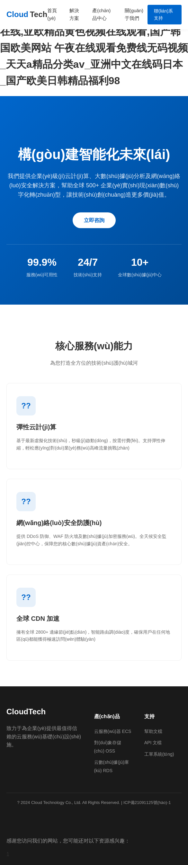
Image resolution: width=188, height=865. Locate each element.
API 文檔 (153, 742)
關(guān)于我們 (134, 14)
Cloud (26, 14)
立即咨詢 (94, 220)
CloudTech (26, 711)
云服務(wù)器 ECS (112, 731)
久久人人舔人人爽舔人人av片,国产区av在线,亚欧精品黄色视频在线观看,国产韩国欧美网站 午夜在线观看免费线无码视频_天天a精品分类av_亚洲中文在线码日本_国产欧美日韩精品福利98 (94, 47)
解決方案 (74, 14)
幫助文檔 (153, 731)
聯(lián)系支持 (163, 14)
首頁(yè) (52, 14)
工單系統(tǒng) (159, 754)
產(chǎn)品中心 (101, 14)
